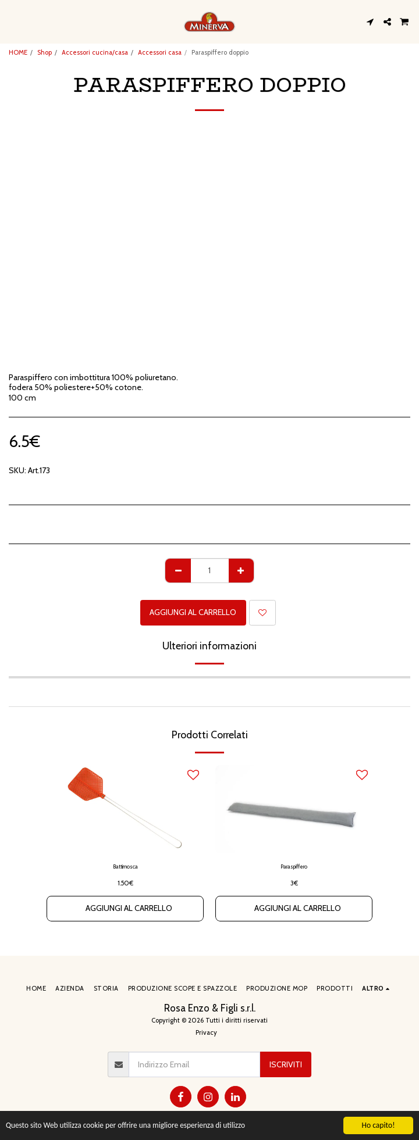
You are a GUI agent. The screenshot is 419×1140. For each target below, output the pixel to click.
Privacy (206, 1032)
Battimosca (125, 866)
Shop (44, 52)
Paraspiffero (293, 866)
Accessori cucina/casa (95, 52)
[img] (125, 809)
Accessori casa (160, 52)
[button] (13, 21)
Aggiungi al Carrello (193, 612)
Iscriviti (285, 1064)
